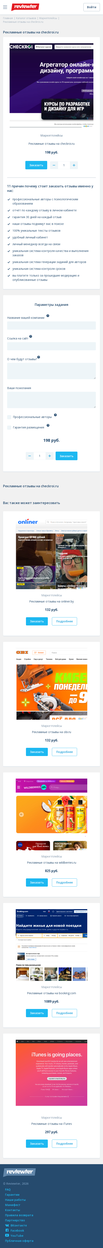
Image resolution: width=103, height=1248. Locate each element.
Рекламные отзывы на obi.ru (51, 732)
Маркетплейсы (51, 135)
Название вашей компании (25, 318)
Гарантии (12, 1195)
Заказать (37, 621)
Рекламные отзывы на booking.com (51, 993)
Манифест (12, 1205)
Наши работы (15, 1200)
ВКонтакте (16, 1225)
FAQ (8, 1189)
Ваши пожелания (19, 388)
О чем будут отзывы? (22, 359)
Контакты (12, 1210)
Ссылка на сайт (17, 338)
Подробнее (64, 621)
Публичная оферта (19, 1241)
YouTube (14, 1236)
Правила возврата (19, 1215)
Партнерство (15, 1220)
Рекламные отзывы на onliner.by (51, 601)
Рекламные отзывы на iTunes (51, 1124)
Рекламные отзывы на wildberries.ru (51, 862)
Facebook (14, 1230)
